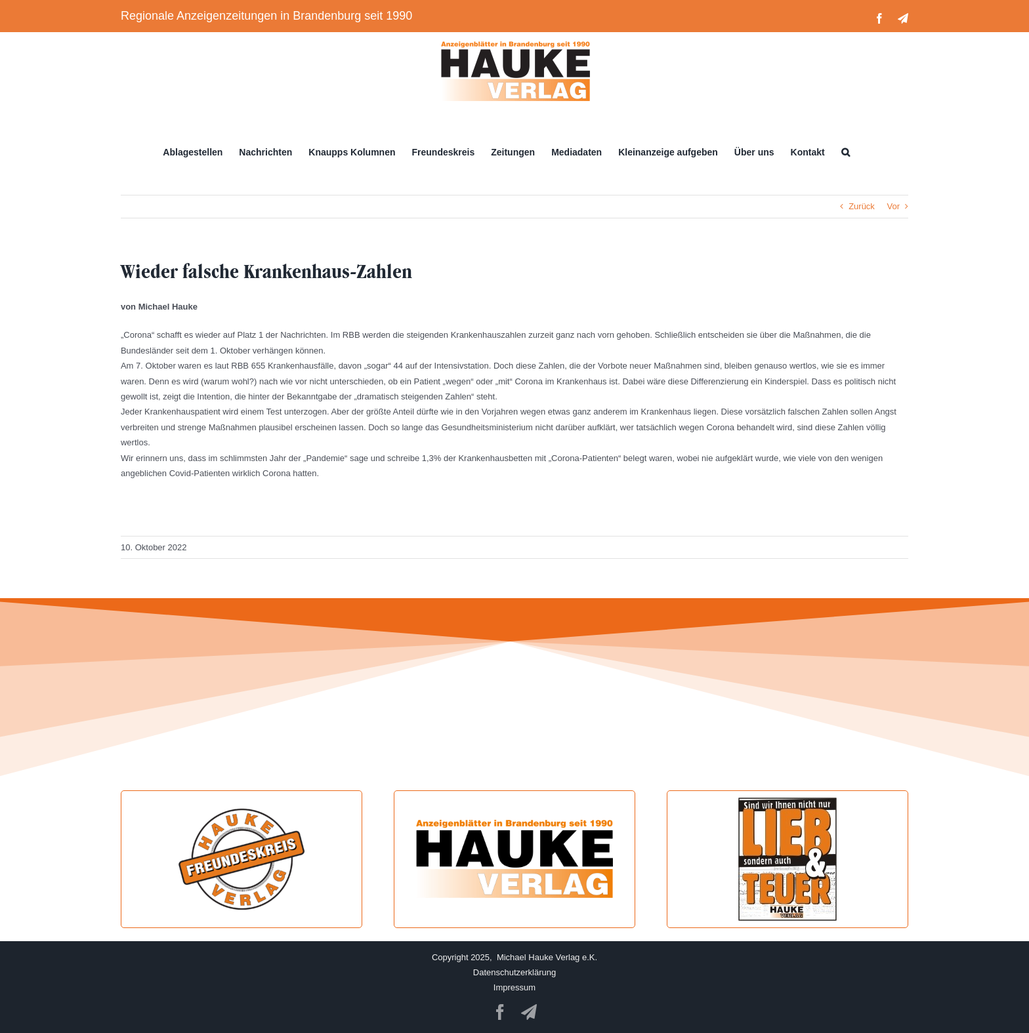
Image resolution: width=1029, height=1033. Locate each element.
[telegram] (529, 1012)
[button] (845, 152)
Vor (893, 206)
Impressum (515, 987)
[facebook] (500, 1012)
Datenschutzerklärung (514, 972)
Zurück (862, 206)
